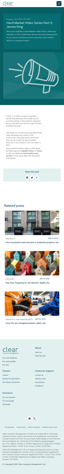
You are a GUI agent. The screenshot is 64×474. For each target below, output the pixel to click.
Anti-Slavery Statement (11, 382)
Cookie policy (21, 427)
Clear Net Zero (40, 356)
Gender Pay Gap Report (11, 379)
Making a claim (40, 379)
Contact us (39, 375)
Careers (5, 375)
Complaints (39, 386)
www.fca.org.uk (47, 441)
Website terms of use (49, 427)
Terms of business (34, 427)
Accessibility (40, 382)
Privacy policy (9, 427)
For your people (8, 401)
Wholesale (6, 404)
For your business (8, 397)
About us (38, 352)
